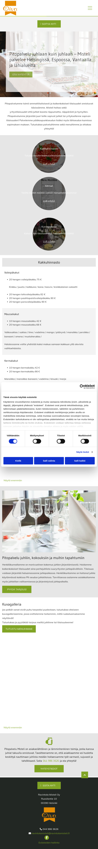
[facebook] (47, 838)
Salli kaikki (79, 460)
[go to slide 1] (47, 93)
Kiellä (18, 460)
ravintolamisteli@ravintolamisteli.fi (51, 833)
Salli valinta (49, 460)
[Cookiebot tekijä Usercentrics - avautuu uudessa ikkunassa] (82, 386)
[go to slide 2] (50, 93)
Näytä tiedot (82, 452)
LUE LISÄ (48, 163)
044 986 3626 (51, 760)
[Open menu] (90, 8)
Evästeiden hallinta (49, 842)
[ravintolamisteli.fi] (26, 656)
